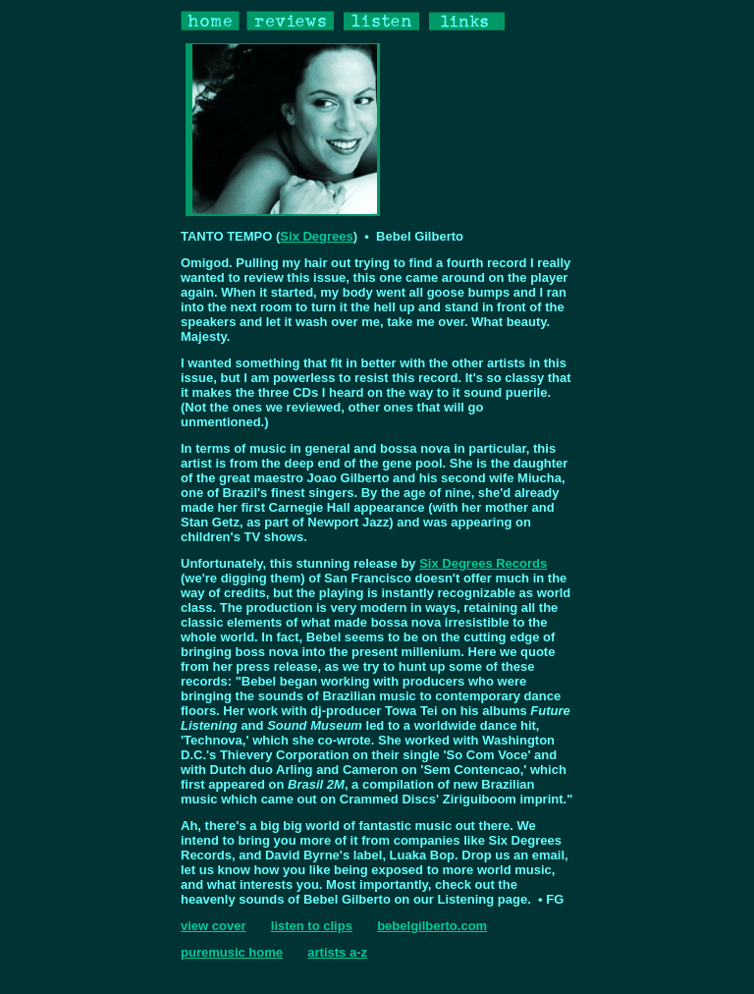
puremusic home (232, 952)
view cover (213, 925)
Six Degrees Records (483, 563)
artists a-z (337, 952)
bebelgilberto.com (432, 925)
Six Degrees (316, 236)
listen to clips (311, 925)
